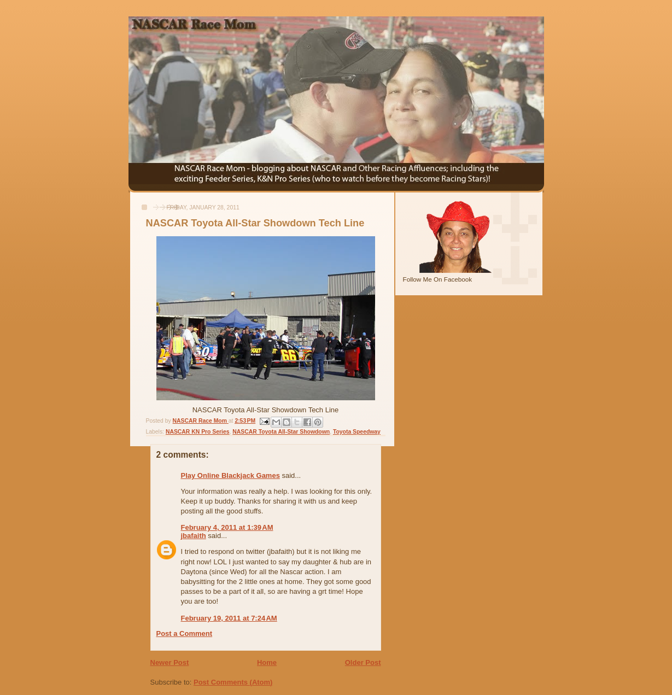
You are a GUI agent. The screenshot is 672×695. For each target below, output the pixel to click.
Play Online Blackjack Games (230, 475)
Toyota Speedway (357, 432)
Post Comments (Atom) (233, 682)
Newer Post (169, 662)
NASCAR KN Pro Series (198, 432)
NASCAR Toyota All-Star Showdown (281, 432)
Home (267, 662)
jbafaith (193, 536)
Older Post (363, 662)
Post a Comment (184, 633)
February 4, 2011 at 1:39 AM (227, 527)
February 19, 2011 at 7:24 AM (229, 618)
